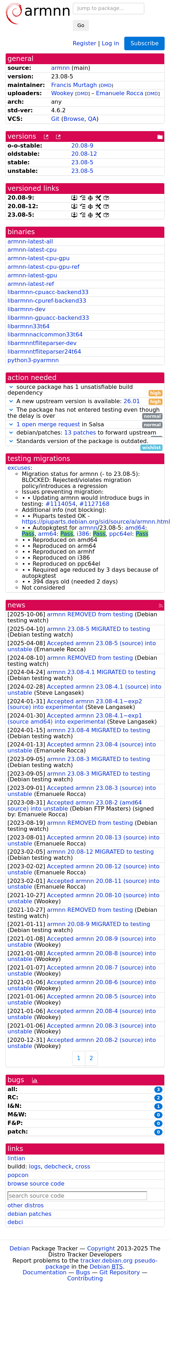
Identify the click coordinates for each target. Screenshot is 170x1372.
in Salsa (85, 425)
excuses (19, 467)
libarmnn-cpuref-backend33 (47, 300)
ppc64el (120, 533)
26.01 (132, 401)
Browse (74, 118)
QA (92, 118)
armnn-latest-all (30, 241)
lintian (16, 1158)
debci (15, 1222)
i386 (83, 533)
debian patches (29, 1214)
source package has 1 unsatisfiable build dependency (85, 390)
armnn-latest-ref (31, 284)
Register (84, 43)
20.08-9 (82, 145)
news (16, 605)
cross (82, 1166)
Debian (20, 1248)
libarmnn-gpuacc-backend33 (48, 317)
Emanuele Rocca (120, 93)
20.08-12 (84, 153)
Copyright (101, 1248)
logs (35, 1166)
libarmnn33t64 (29, 326)
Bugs (83, 1272)
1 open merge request (48, 424)
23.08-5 (82, 162)
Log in (110, 43)
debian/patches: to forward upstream (85, 433)
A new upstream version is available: (85, 402)
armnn (60, 68)
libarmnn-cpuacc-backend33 (48, 292)
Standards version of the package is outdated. (85, 441)
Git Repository (119, 1272)
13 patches (80, 432)
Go (81, 25)
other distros (26, 1205)
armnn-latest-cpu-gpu (39, 258)
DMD (105, 85)
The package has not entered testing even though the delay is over (85, 413)
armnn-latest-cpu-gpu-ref (43, 266)
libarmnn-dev (26, 309)
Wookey (62, 93)
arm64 (47, 533)
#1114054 (60, 503)
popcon (18, 1175)
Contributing (85, 1278)
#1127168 (94, 503)
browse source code (36, 1183)
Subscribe (144, 43)
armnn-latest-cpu (32, 249)
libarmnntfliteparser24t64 (44, 351)
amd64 (135, 527)
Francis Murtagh (74, 85)
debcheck (58, 1166)
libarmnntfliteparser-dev (42, 343)
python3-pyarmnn (33, 360)
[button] (11, 387)
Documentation (44, 1272)
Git (55, 118)
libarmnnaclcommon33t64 (45, 334)
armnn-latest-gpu (32, 275)
